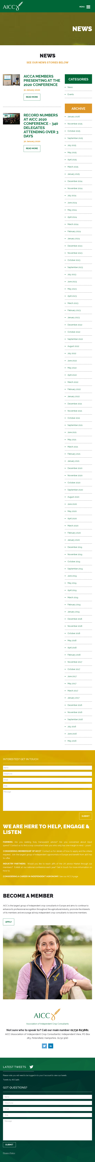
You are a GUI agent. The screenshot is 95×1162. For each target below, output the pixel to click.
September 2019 (75, 569)
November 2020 (75, 475)
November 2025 (75, 124)
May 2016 (72, 741)
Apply (8, 922)
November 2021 (75, 411)
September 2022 (75, 339)
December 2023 (75, 246)
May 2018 (72, 640)
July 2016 (72, 726)
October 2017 (74, 669)
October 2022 (74, 332)
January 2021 (73, 461)
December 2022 (75, 325)
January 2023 (74, 317)
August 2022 (73, 346)
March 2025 (73, 167)
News (70, 87)
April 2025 (72, 159)
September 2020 (75, 490)
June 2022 (72, 361)
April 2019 (72, 590)
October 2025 (74, 131)
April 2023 (72, 296)
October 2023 (74, 260)
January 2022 (74, 396)
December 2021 (75, 404)
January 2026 (74, 116)
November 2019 (75, 554)
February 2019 (74, 604)
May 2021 (72, 439)
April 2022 (72, 375)
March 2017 (73, 691)
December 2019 (75, 547)
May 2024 (72, 210)
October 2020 (74, 482)
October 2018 (74, 633)
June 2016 (72, 734)
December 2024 (75, 181)
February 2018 (74, 655)
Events (71, 94)
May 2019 (72, 583)
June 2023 (72, 281)
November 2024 (75, 188)
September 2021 (75, 425)
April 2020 (72, 518)
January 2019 (74, 612)
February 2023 (74, 310)
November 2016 (75, 712)
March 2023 (73, 303)
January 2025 (74, 174)
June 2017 (72, 676)
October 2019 (74, 561)
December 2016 (75, 705)
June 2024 (72, 203)
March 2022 (73, 382)
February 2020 (74, 533)
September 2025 (75, 138)
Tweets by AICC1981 (11, 1080)
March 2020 (73, 526)
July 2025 (72, 145)
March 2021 (73, 447)
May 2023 (72, 289)
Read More (32, 97)
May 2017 (72, 683)
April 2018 (72, 647)
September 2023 (75, 267)
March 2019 (73, 597)
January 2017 (73, 698)
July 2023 (72, 274)
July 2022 (72, 353)
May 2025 (72, 152)
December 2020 (75, 468)
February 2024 (74, 231)
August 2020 (73, 497)
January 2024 (74, 238)
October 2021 (74, 418)
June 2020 (72, 504)
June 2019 (72, 576)
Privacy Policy (9, 1153)
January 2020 (74, 540)
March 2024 (73, 224)
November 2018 (75, 626)
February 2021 (74, 454)
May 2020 (72, 511)
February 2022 (74, 389)
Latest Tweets (14, 1067)
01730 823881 (79, 1030)
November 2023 (75, 253)
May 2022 (72, 368)
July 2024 (72, 195)
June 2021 (72, 432)
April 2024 (72, 217)
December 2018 (75, 619)
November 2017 (75, 662)
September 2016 (75, 719)
